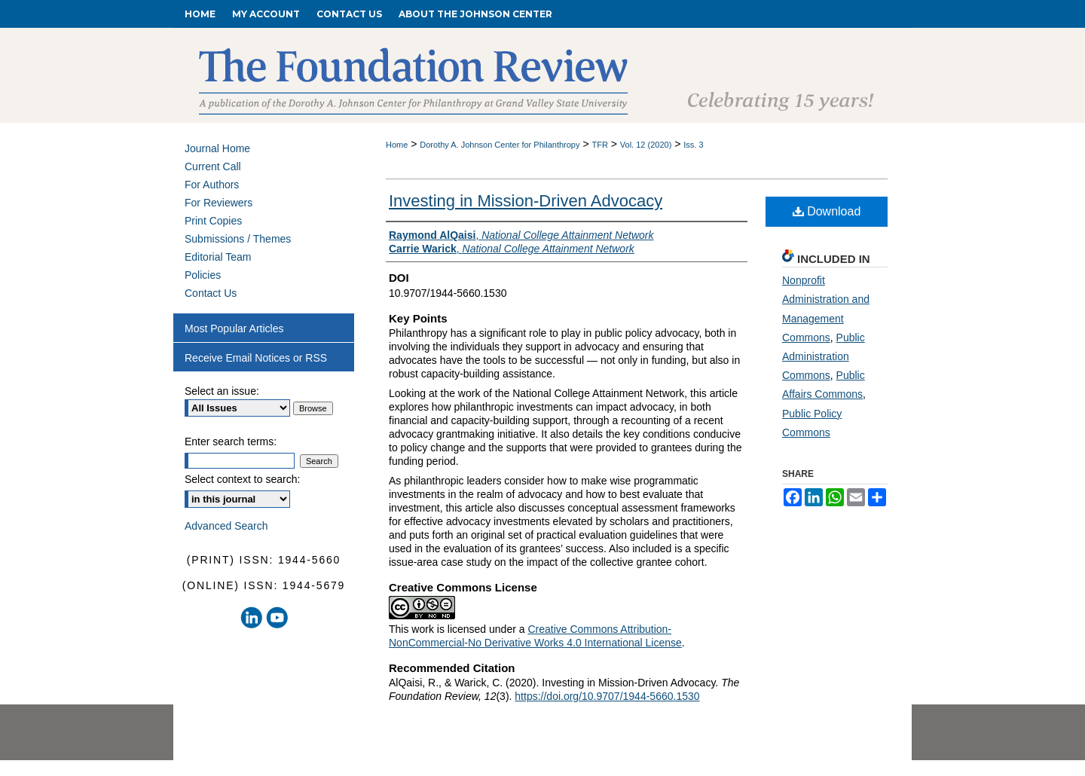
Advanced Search (226, 526)
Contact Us (211, 293)
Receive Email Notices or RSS (256, 358)
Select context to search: (242, 479)
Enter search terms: (231, 441)
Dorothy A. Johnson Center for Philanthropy (499, 144)
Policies (203, 275)
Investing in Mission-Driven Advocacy (525, 200)
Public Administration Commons (823, 356)
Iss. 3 (693, 144)
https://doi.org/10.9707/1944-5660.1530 (607, 696)
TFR (599, 144)
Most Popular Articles (234, 328)
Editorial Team (218, 257)
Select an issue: (222, 391)
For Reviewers (218, 203)
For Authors (212, 185)
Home (397, 144)
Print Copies (213, 221)
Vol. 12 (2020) (646, 144)
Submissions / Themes (238, 239)
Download (827, 211)
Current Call (213, 166)
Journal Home (217, 148)
